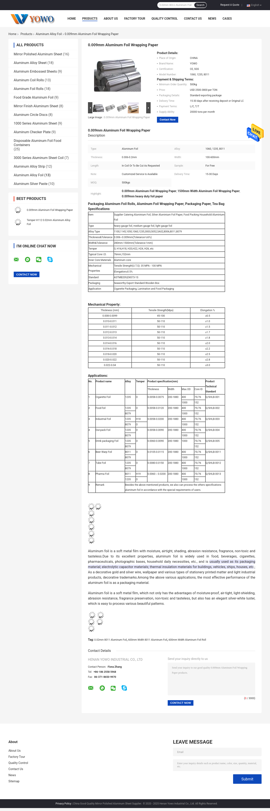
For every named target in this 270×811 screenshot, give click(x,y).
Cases (227, 18)
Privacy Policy (63, 803)
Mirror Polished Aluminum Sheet (38, 54)
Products (89, 18)
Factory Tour (134, 18)
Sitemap (13, 781)
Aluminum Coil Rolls (29, 80)
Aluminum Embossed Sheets (35, 71)
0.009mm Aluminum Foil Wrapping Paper (50, 210)
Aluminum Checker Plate (32, 132)
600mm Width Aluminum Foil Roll (187, 639)
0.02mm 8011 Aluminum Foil (110, 639)
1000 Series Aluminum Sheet (35, 123)
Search (200, 5)
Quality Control (164, 18)
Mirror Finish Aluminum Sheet (36, 106)
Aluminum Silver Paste (30, 184)
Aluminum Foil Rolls (28, 89)
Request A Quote (229, 4)
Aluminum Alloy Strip (29, 166)
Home (72, 18)
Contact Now (168, 119)
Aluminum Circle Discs (30, 115)
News (212, 18)
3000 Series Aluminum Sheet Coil (38, 158)
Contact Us (193, 18)
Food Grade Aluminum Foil (33, 97)
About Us (111, 18)
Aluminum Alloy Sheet (30, 63)
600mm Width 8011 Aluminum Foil (147, 639)
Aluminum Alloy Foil (49, 34)
